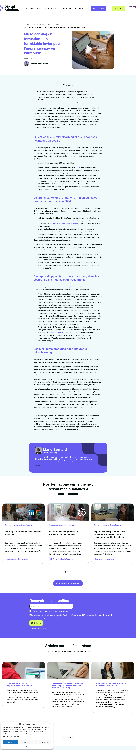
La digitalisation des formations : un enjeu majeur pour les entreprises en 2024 (66, 94)
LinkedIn (38, 465)
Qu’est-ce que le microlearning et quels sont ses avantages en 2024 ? (62, 92)
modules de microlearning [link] (60, 332)
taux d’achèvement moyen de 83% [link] (65, 223)
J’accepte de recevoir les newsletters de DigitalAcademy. (51, 611)
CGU (26, 746)
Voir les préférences (43, 742)
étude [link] (77, 167)
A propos (79, 8)
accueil (26, 24)
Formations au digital (33, 8)
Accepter (10, 742)
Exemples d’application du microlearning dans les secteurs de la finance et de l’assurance (66, 98)
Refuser (26, 742)
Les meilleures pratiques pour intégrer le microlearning (58, 102)
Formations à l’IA (50, 8)
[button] (50, 724)
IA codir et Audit (65, 8)
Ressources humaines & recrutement (45, 24)
